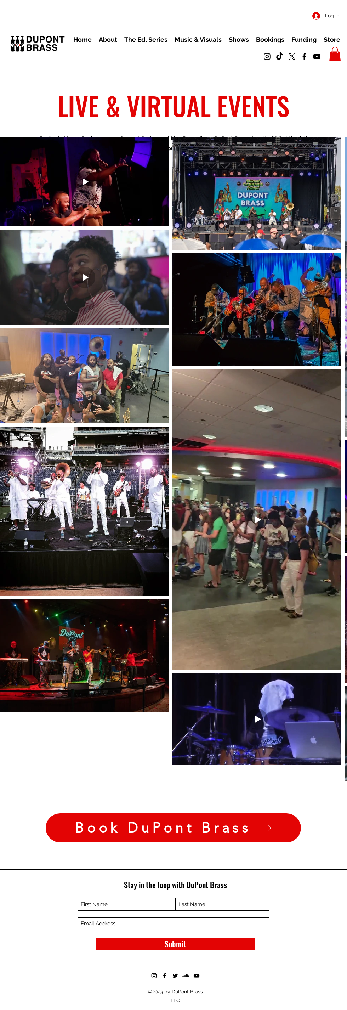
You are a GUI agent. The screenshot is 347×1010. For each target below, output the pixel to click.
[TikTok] (279, 56)
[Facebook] (304, 56)
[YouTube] (316, 56)
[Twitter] (292, 56)
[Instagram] (267, 56)
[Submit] (175, 944)
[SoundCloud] (185, 975)
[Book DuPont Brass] (173, 827)
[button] (335, 54)
